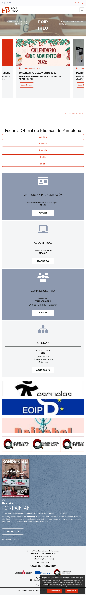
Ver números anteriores (10, 540)
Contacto (44, 362)
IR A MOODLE (43, 261)
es (75, 3)
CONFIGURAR (71, 591)
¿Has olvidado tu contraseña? (44, 305)
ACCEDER (43, 213)
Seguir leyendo (26, 85)
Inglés (43, 157)
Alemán (43, 137)
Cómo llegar (44, 563)
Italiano (43, 164)
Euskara (43, 144)
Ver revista (13, 531)
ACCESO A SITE (43, 370)
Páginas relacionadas (44, 359)
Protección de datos (26, 590)
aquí (71, 586)
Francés (43, 150)
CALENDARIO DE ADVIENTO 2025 (37, 73)
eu (78, 3)
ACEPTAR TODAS (54, 591)
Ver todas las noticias (73, 114)
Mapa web (44, 357)
